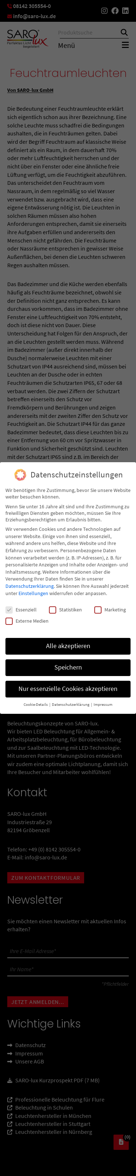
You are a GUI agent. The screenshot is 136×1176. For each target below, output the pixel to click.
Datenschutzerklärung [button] (71, 702)
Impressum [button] (103, 702)
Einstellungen (33, 590)
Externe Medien (27, 618)
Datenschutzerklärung (29, 583)
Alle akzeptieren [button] (68, 643)
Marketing (110, 607)
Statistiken (65, 607)
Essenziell (21, 607)
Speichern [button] (68, 665)
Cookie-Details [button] (36, 702)
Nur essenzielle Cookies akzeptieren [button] (68, 686)
